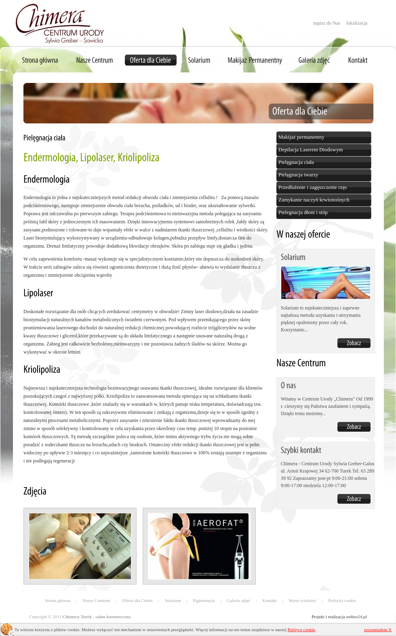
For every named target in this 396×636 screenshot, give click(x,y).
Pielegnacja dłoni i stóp (303, 212)
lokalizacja (356, 23)
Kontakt (269, 600)
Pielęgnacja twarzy (298, 175)
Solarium (172, 600)
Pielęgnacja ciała (296, 162)
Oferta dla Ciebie (137, 600)
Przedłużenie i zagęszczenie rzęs (312, 187)
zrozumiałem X (378, 629)
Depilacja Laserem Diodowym (310, 149)
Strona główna (58, 600)
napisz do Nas (326, 23)
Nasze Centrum (96, 600)
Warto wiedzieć (302, 600)
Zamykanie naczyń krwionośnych (313, 200)
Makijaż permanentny (301, 137)
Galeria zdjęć (238, 600)
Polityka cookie (342, 600)
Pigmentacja (204, 600)
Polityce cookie (301, 629)
